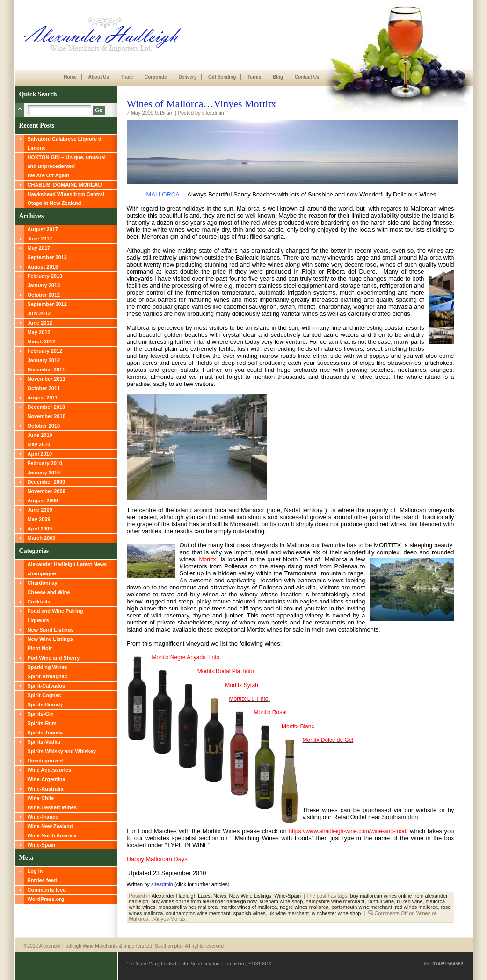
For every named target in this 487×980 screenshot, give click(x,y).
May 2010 (39, 444)
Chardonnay (43, 583)
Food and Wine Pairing (55, 611)
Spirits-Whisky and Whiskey (62, 751)
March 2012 (42, 341)
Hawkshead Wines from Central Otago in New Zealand (66, 198)
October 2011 (44, 388)
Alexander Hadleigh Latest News (67, 564)
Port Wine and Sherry (54, 658)
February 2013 (45, 276)
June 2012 (40, 323)
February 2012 (45, 351)
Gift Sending (222, 77)
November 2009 (46, 491)
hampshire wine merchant (334, 901)
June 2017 (40, 238)
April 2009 (40, 528)
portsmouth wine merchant (361, 907)
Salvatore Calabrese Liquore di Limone (65, 143)
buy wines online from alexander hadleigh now (203, 901)
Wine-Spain (42, 845)
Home (70, 77)
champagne (42, 573)
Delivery (187, 77)
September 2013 (47, 257)
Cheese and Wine (49, 592)
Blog (278, 77)
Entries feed (42, 880)
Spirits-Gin (41, 714)
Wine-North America (52, 835)
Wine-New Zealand (50, 826)
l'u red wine (409, 901)
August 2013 (43, 266)
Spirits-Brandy (45, 704)
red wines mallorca (416, 907)
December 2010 (46, 407)
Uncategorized (45, 760)
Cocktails (39, 601)
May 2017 (39, 248)
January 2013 (44, 285)
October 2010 (44, 425)
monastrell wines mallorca (188, 907)
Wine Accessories (50, 770)
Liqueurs (38, 620)
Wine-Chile (41, 798)
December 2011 (46, 369)
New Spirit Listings (51, 629)
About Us (98, 77)
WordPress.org (46, 899)
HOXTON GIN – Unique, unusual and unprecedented (67, 161)
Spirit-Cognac (44, 695)
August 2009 (43, 500)
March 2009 (42, 538)
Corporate (156, 77)
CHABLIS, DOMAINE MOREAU (65, 185)
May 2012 (39, 332)
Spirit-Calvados (46, 686)
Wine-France (43, 817)
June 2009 (40, 510)
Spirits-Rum (42, 723)
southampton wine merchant (198, 913)
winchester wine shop (336, 913)
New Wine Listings (50, 639)
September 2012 (47, 304)
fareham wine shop (281, 901)
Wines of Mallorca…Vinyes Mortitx (201, 103)
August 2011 (43, 397)
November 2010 (46, 416)
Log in (35, 871)
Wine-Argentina (46, 779)
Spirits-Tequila (45, 732)
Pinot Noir (40, 648)
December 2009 (46, 482)
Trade (127, 77)
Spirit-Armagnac (48, 676)
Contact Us (307, 77)
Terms (254, 77)
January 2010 (44, 472)
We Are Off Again (48, 175)
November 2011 (46, 379)
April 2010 (40, 454)
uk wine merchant (289, 913)
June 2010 (40, 435)
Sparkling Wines (47, 667)
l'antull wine (381, 901)
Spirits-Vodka (44, 742)
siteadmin (162, 884)
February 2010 (45, 463)
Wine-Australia (46, 788)
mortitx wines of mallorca (248, 907)
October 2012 (44, 295)
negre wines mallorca (304, 907)
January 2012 (44, 360)
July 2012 (39, 313)
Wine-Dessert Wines (52, 807)
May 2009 (39, 519)
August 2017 (43, 229)
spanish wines (249, 913)
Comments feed (47, 890)
